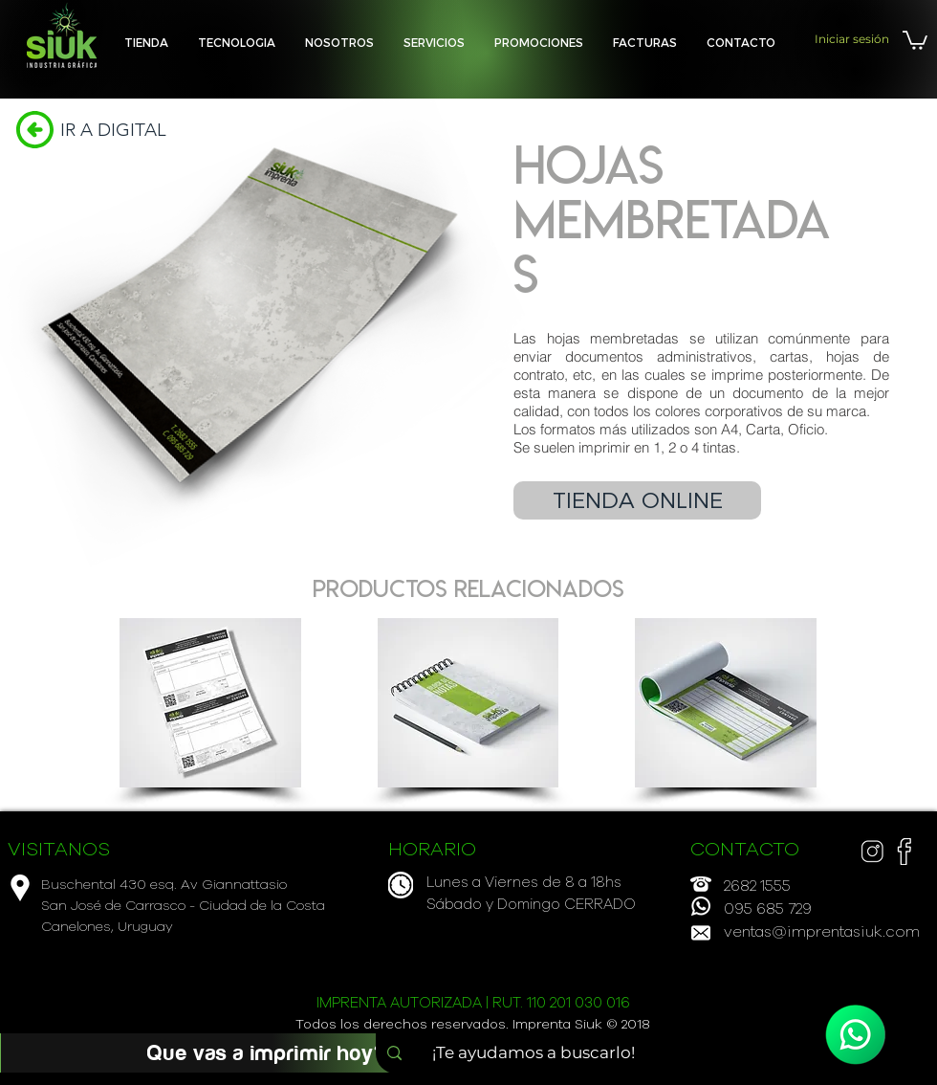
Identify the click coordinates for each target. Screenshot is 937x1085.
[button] (434, 42)
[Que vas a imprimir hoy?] (267, 1053)
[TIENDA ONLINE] (637, 500)
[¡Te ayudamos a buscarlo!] (539, 1053)
